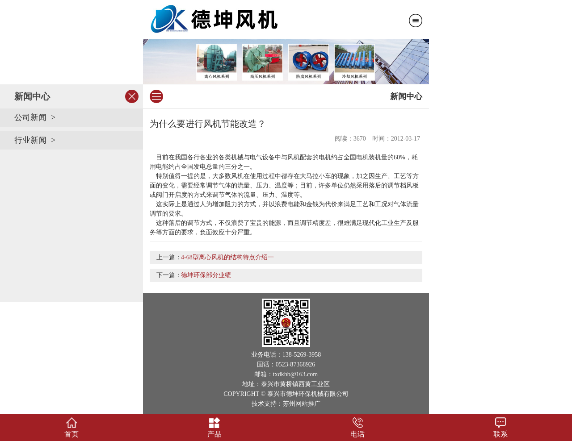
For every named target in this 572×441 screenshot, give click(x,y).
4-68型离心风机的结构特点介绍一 (227, 257)
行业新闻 (30, 140)
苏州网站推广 (301, 403)
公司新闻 (30, 117)
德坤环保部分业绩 (206, 275)
